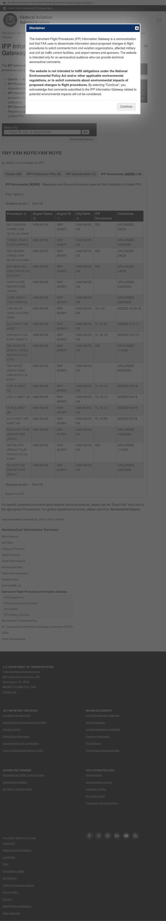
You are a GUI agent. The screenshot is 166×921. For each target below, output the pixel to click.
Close (136, 28)
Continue (126, 106)
